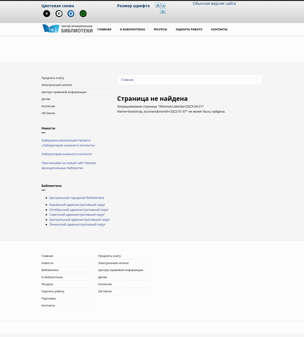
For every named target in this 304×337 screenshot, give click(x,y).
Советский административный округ (77, 214)
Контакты (219, 29)
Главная (104, 29)
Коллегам (48, 106)
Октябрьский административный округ (79, 210)
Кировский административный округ (77, 205)
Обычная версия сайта (214, 3)
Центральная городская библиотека (76, 198)
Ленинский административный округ (77, 224)
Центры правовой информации (63, 92)
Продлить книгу (52, 78)
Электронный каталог (56, 85)
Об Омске (48, 113)
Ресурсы (160, 29)
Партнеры (48, 298)
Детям (45, 99)
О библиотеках (132, 29)
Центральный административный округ (79, 219)
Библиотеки (50, 270)
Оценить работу (189, 29)
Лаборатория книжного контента (66, 154)
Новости (47, 263)
